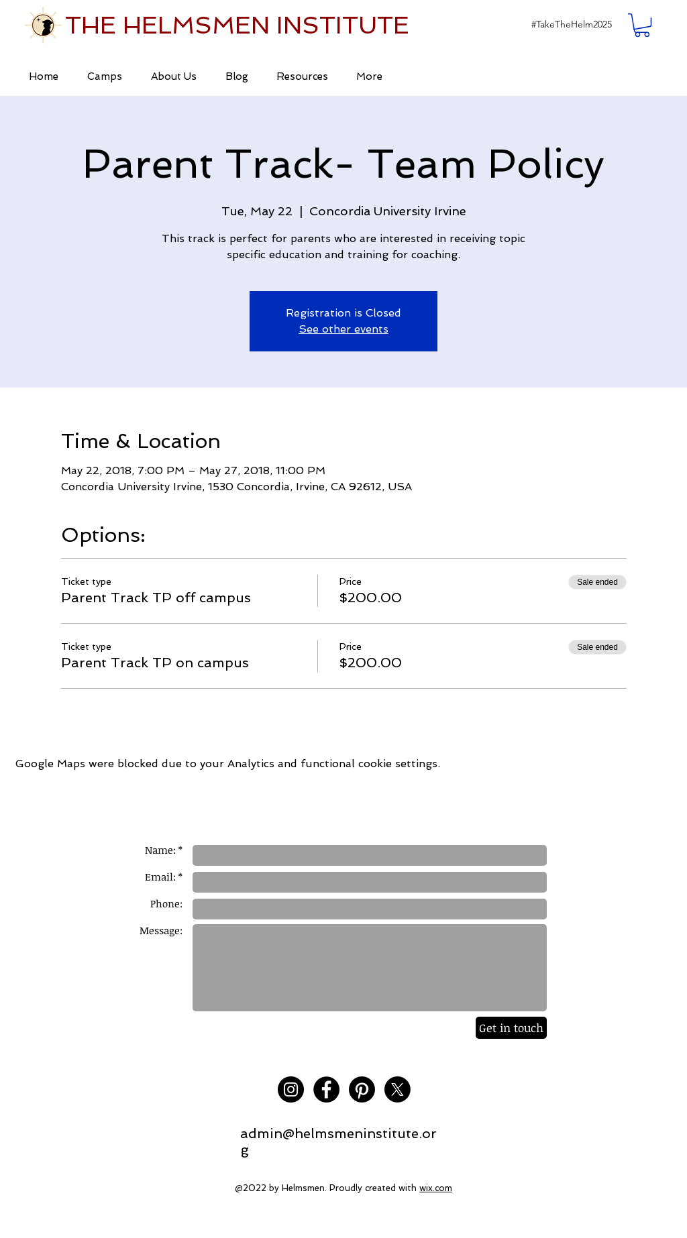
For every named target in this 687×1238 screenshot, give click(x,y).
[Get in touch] (511, 1028)
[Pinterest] (362, 1089)
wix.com (435, 1188)
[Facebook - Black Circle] (326, 1089)
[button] (571, 24)
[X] (397, 1089)
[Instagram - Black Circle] (291, 1089)
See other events (343, 329)
